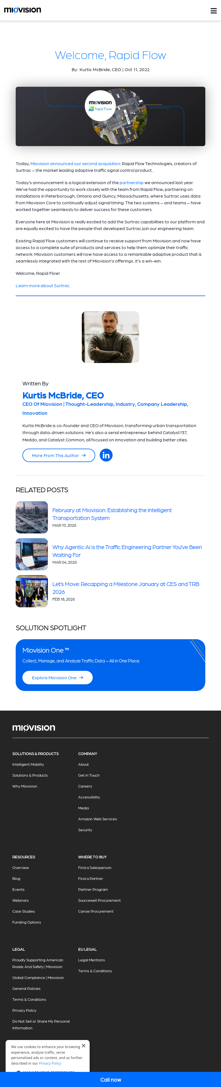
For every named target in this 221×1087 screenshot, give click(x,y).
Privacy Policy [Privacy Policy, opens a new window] (50, 1063)
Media (83, 807)
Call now (110, 1079)
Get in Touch (89, 775)
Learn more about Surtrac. (43, 285)
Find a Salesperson (94, 867)
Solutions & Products (30, 775)
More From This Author (59, 455)
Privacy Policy (24, 1010)
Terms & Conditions (29, 999)
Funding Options (26, 922)
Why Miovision (24, 786)
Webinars (20, 900)
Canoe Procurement (95, 911)
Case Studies (23, 911)
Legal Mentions (91, 959)
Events (18, 889)
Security (85, 829)
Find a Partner (90, 878)
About (83, 764)
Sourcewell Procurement (99, 900)
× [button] (83, 1046)
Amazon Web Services (97, 818)
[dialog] (48, 1060)
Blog (16, 878)
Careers (85, 786)
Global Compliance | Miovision (38, 977)
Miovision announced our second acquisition (75, 163)
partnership (132, 182)
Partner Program (93, 889)
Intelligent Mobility (28, 764)
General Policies (26, 988)
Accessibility (89, 797)
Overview (20, 867)
